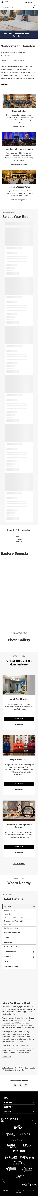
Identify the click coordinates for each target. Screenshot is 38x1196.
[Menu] (35, 2)
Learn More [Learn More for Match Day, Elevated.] (19, 724)
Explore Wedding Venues (19, 200)
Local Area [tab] (19, 942)
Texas (26, 1068)
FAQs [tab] (6, 961)
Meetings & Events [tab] (19, 947)
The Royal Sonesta (7, 1068)
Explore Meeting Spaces (19, 164)
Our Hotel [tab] (19, 906)
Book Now (19, 719)
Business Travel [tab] (19, 952)
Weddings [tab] (19, 957)
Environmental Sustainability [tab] (14, 921)
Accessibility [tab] (8, 914)
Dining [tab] (19, 937)
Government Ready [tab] (11, 966)
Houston (32, 1068)
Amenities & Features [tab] (19, 932)
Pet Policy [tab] (7, 925)
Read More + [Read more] (5, 84)
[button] (18, 7)
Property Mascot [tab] (10, 911)
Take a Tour (6, 1057)
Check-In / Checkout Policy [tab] (13, 918)
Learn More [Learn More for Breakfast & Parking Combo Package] (19, 852)
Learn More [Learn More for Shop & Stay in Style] (19, 790)
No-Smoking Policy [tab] (11, 928)
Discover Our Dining (19, 126)
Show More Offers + (19, 863)
